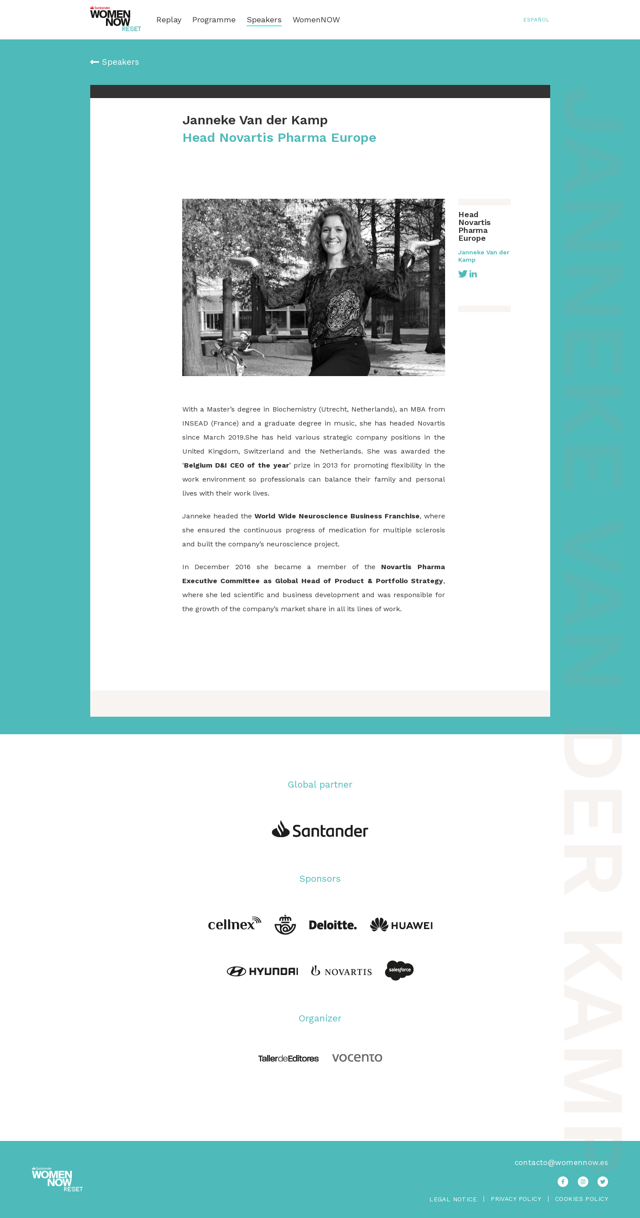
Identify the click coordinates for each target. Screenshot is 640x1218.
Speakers (264, 19)
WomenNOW (316, 19)
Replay (168, 19)
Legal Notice (453, 1199)
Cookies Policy (581, 1199)
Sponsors (320, 878)
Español (536, 20)
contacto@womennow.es (561, 1162)
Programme (214, 19)
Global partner (320, 784)
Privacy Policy (516, 1199)
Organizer (320, 1018)
